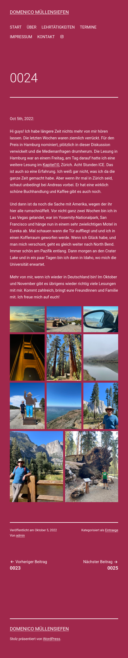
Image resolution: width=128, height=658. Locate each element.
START (16, 27)
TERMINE (88, 27)
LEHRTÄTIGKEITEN (58, 27)
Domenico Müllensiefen (39, 12)
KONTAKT (46, 36)
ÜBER (31, 27)
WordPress (51, 639)
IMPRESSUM (21, 36)
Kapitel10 (51, 164)
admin (20, 535)
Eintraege (111, 530)
